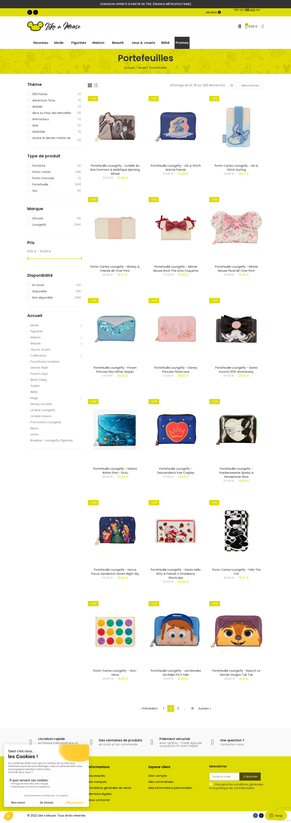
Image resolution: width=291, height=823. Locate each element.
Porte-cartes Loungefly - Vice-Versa (115, 673)
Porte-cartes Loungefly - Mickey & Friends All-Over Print (115, 269)
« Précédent (149, 708)
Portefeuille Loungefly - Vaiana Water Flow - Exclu (115, 471)
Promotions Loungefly (46, 422)
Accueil (34, 315)
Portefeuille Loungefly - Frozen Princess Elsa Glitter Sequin (115, 370)
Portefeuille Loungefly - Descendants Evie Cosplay (175, 471)
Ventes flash (39, 368)
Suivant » (204, 708)
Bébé (34, 392)
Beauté (36, 343)
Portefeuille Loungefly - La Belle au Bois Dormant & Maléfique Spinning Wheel (115, 170)
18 (192, 708)
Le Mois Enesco (41, 416)
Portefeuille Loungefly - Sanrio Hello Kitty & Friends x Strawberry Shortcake (176, 574)
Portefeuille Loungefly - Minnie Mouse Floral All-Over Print (236, 269)
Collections (38, 356)
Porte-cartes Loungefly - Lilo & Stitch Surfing (236, 168)
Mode (34, 325)
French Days (39, 374)
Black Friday (39, 380)
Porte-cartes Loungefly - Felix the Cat (236, 572)
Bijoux (34, 428)
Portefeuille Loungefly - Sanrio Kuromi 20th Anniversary (236, 370)
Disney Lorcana (41, 404)
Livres (34, 434)
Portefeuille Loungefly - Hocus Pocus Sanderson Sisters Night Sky (115, 572)
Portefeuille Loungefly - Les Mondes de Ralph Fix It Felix (176, 673)
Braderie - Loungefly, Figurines (52, 440)
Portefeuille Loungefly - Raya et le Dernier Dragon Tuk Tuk (236, 673)
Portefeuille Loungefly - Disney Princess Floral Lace (175, 370)
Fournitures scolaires (45, 362)
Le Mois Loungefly (43, 410)
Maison (35, 337)
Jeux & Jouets (40, 349)
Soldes (35, 386)
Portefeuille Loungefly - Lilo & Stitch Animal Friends (176, 168)
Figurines (37, 331)
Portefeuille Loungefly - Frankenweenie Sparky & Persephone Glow (236, 473)
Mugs (34, 398)
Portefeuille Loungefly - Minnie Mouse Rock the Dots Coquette (175, 269)
